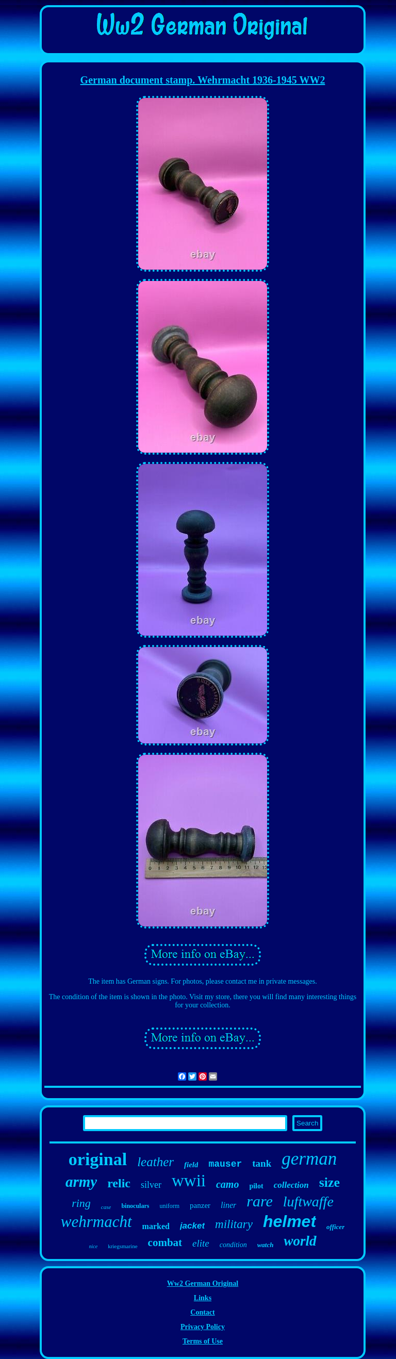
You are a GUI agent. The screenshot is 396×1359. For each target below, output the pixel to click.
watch (265, 1245)
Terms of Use (203, 1341)
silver (151, 1185)
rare (259, 1200)
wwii (189, 1180)
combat (165, 1242)
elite (200, 1243)
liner (228, 1205)
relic (118, 1183)
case (106, 1207)
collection (291, 1185)
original (98, 1159)
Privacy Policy (202, 1327)
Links (202, 1298)
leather (155, 1162)
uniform (169, 1205)
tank (261, 1163)
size (329, 1182)
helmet (289, 1221)
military (234, 1224)
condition (233, 1245)
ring (81, 1203)
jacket (192, 1226)
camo (227, 1184)
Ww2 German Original (202, 1283)
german (309, 1159)
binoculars (135, 1205)
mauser (225, 1164)
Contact (202, 1312)
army (81, 1181)
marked (156, 1226)
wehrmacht (96, 1222)
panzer (200, 1205)
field (191, 1165)
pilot (256, 1186)
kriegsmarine (122, 1246)
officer (335, 1227)
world (300, 1241)
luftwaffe (308, 1201)
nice (93, 1246)
